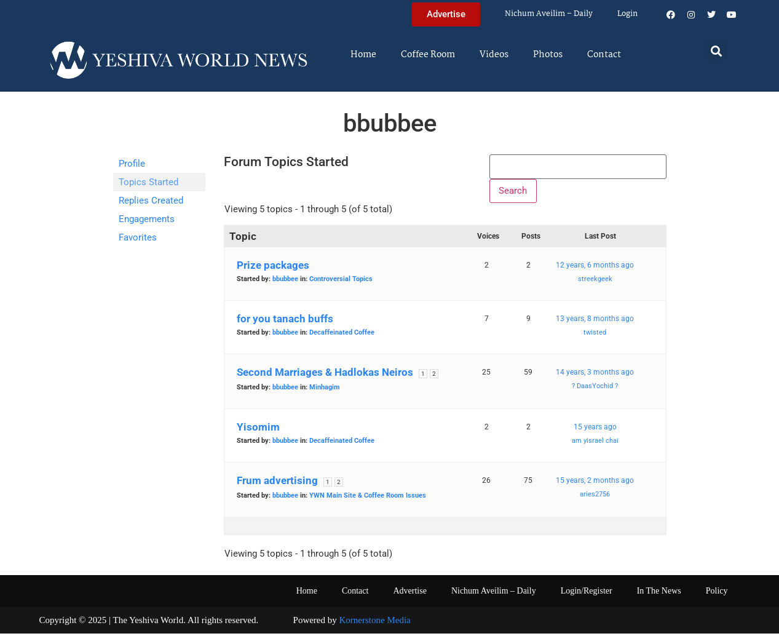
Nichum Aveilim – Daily (549, 13)
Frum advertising (277, 483)
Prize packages (273, 268)
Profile (132, 163)
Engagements (147, 219)
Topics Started (148, 182)
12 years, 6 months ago (595, 268)
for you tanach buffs (285, 322)
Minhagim (324, 390)
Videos (494, 54)
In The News (659, 593)
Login (627, 13)
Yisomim (258, 430)
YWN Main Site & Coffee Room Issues (367, 499)
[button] (716, 51)
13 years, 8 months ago (595, 321)
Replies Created (151, 200)
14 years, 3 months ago (595, 375)
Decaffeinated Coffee (341, 336)
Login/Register (586, 593)
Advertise (409, 593)
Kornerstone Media (375, 623)
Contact (604, 54)
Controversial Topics (341, 282)
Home (363, 54)
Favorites (138, 237)
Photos (548, 54)
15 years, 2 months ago (595, 483)
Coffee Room (428, 54)
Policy (717, 593)
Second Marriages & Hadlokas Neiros (325, 375)
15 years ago (595, 430)
